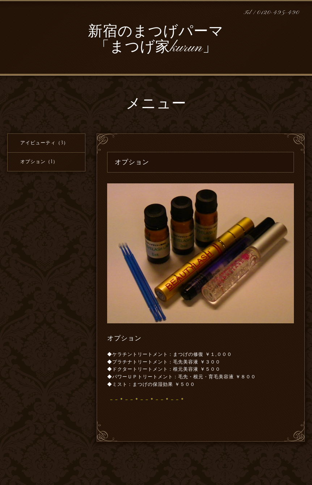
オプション (124, 338)
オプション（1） (39, 162)
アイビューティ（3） (44, 143)
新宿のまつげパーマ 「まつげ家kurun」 (156, 40)
